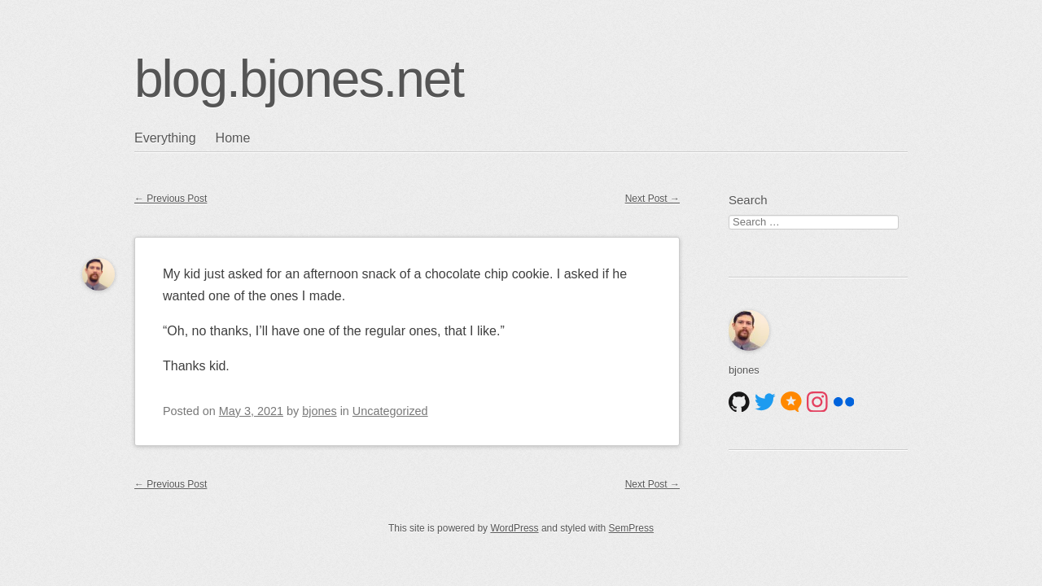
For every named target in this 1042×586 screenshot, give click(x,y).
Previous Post (170, 198)
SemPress (631, 528)
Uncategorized (390, 411)
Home (233, 138)
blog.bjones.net (298, 79)
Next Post (652, 198)
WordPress (514, 528)
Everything (165, 138)
